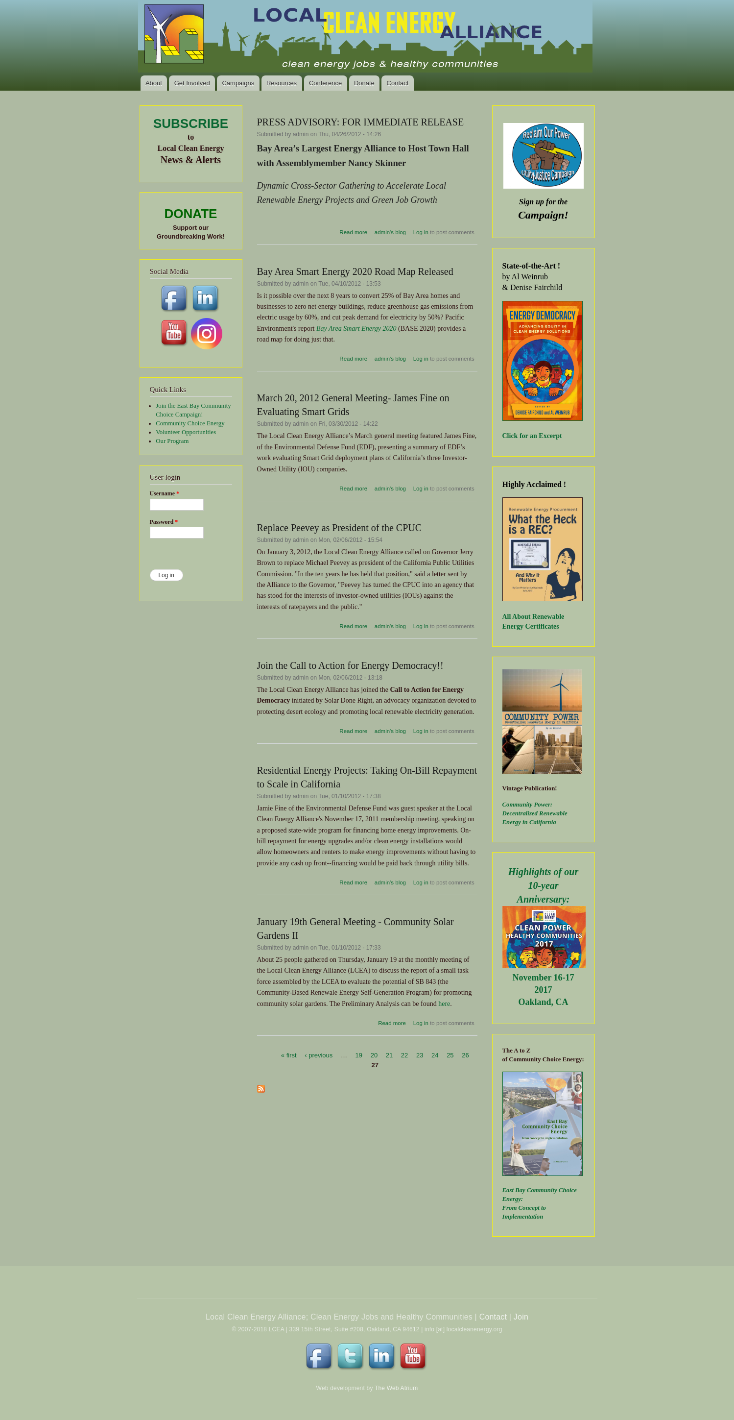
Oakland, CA (543, 1002)
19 (358, 1055)
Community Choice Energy (190, 423)
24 (434, 1055)
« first (289, 1055)
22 (404, 1055)
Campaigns (238, 83)
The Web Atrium (396, 1388)
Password (164, 521)
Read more (353, 232)
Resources (281, 83)
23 (419, 1055)
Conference (325, 83)
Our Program (172, 441)
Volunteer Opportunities (186, 432)
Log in (420, 232)
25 (450, 1055)
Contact (398, 83)
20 (374, 1055)
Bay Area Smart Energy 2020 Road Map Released (355, 271)
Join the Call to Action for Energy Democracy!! (350, 665)
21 (389, 1055)
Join (521, 1317)
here (444, 1003)
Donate (364, 83)
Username (164, 493)
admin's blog (390, 232)
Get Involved (192, 83)
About (153, 83)
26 (465, 1055)
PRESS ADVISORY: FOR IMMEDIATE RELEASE (360, 122)
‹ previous (318, 1055)
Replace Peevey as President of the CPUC (339, 527)
